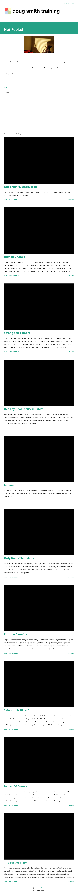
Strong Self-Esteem (17, 333)
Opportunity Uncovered (20, 187)
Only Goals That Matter (20, 558)
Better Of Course (15, 786)
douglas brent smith (55, 85)
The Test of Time (15, 862)
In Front (9, 485)
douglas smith (66, 85)
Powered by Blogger (39, 887)
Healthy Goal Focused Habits (23, 409)
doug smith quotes (32, 85)
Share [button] (5, 87)
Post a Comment (14, 199)
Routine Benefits (15, 634)
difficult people (13, 85)
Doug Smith (22, 85)
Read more (71, 199)
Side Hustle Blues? (16, 710)
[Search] (66, 3)
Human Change (14, 257)
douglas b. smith (43, 85)
